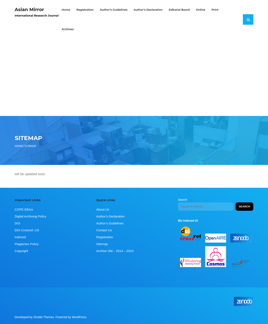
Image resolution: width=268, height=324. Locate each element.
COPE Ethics (24, 209)
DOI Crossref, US (27, 230)
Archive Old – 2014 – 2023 (115, 251)
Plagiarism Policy (27, 244)
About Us (102, 209)
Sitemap (102, 244)
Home (19, 146)
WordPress (79, 317)
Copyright (21, 251)
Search (182, 199)
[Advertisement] (134, 70)
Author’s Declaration (110, 216)
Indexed (20, 237)
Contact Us (104, 230)
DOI (17, 223)
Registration (104, 237)
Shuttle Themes (44, 317)
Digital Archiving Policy (30, 216)
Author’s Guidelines (110, 223)
